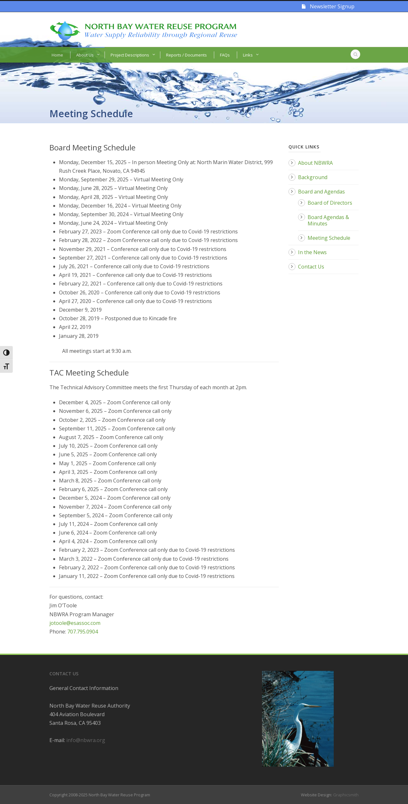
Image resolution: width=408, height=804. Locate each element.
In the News (312, 252)
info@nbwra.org (85, 740)
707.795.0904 (82, 631)
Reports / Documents (186, 55)
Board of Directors (330, 202)
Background (312, 177)
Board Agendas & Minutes (328, 220)
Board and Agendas (321, 191)
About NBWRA (315, 162)
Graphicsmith (346, 795)
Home (57, 55)
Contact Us (311, 266)
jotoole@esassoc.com (74, 622)
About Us (85, 55)
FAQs (225, 55)
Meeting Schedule (329, 237)
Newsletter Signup (328, 6)
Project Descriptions (130, 55)
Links (248, 55)
